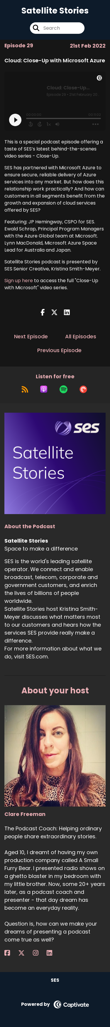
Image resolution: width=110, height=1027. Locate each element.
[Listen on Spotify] (63, 389)
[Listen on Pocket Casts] (83, 389)
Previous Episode (59, 350)
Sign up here (18, 280)
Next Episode (31, 336)
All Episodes (80, 336)
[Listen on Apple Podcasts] (44, 389)
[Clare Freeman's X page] (25, 953)
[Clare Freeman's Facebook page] (10, 953)
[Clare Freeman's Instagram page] (39, 953)
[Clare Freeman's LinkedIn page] (53, 953)
